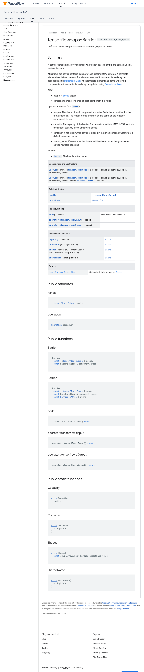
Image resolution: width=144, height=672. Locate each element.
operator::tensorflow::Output (65, 225)
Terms (45, 668)
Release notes (99, 643)
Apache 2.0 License (84, 606)
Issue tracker (99, 639)
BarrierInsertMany (114, 84)
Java (41, 18)
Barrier (53, 169)
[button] (18, 22)
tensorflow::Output (105, 195)
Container (54, 244)
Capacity (53, 239)
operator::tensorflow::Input (65, 219)
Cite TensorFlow (100, 657)
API (62, 33)
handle (52, 195)
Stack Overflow (100, 648)
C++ (88, 33)
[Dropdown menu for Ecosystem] (86, 3)
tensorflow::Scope (78, 169)
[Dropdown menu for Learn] (53, 3)
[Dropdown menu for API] (65, 3)
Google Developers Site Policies (122, 606)
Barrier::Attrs (85, 180)
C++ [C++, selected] (32, 18)
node (51, 214)
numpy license (123, 609)
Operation (97, 200)
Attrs (75, 106)
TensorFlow (52, 33)
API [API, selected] (60, 3)
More (51, 18)
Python (21, 18)
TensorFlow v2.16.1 (15, 12)
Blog (44, 639)
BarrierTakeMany (72, 80)
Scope (66, 95)
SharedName (55, 257)
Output (57, 156)
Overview (8, 18)
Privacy (53, 668)
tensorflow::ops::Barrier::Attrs (62, 272)
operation (54, 200)
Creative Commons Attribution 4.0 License (119, 603)
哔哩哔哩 (46, 653)
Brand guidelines (100, 653)
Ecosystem (77, 3)
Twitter (45, 648)
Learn (47, 3)
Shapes (52, 249)
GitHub (134, 3)
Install (36, 3)
